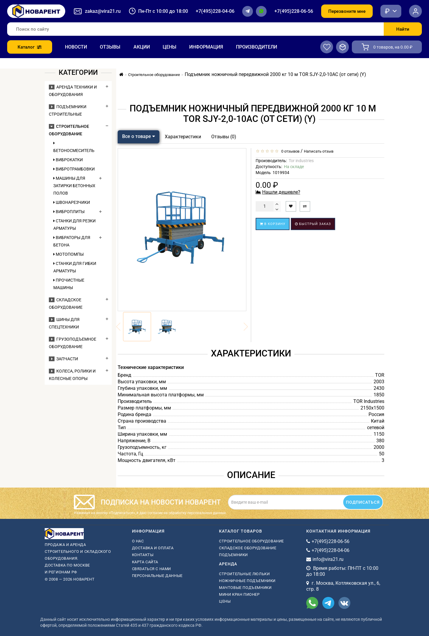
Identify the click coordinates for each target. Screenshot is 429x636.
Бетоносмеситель (73, 147)
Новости (76, 47)
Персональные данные (157, 575)
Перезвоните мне (347, 11)
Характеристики (183, 136)
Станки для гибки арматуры (74, 267)
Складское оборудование (247, 548)
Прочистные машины (68, 284)
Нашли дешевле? (281, 192)
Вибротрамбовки (74, 169)
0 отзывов (289, 151)
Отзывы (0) (223, 136)
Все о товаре (138, 136)
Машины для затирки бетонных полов (74, 186)
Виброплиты (69, 211)
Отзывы (110, 47)
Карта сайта (145, 562)
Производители (256, 47)
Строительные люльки (244, 574)
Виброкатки (68, 159)
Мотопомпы (68, 254)
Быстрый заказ (313, 224)
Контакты (143, 555)
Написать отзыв (318, 151)
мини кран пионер (239, 594)
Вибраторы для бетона (71, 241)
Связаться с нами (151, 569)
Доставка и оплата (153, 548)
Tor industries (301, 160)
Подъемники (233, 555)
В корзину (272, 224)
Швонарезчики (71, 202)
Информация (206, 47)
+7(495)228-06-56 (293, 11)
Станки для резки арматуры (74, 224)
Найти (402, 29)
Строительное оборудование (251, 541)
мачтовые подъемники (245, 587)
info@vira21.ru (328, 559)
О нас (138, 541)
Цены (169, 47)
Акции (141, 47)
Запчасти (63, 358)
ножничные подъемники (247, 580)
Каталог (30, 47)
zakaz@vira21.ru (103, 11)
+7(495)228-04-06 (215, 11)
